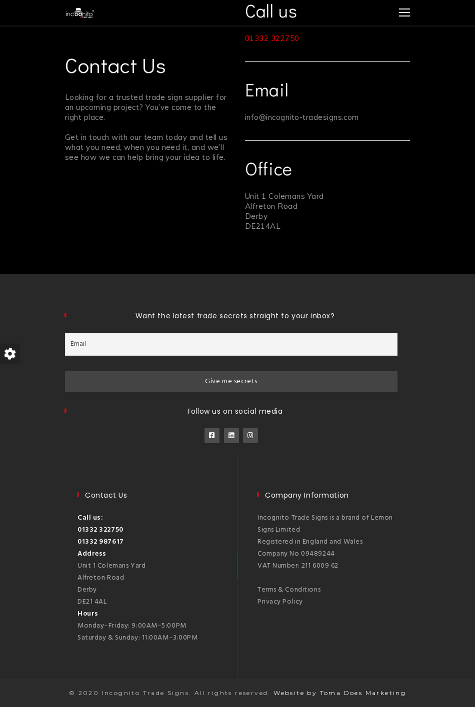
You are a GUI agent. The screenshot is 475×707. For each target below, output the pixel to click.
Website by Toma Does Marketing (340, 693)
